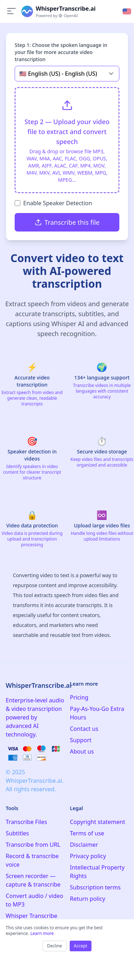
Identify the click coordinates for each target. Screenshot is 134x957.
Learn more (42, 933)
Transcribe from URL (33, 845)
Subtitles (17, 833)
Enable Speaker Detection (57, 203)
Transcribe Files (26, 822)
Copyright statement (97, 822)
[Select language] (127, 11)
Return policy (87, 899)
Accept (81, 946)
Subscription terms (95, 887)
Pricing (79, 697)
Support (80, 740)
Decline (54, 946)
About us (82, 751)
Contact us (84, 729)
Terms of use (87, 833)
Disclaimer (84, 845)
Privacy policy (88, 856)
